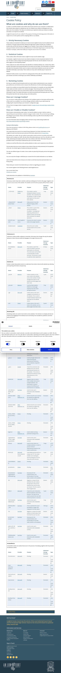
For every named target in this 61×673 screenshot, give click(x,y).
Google (19, 357)
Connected (42, 630)
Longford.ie (9, 632)
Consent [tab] (11, 326)
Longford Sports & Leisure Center (46, 635)
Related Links (10, 630)
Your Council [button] (24, 13)
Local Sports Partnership (12, 637)
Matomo (20, 274)
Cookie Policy (13, 17)
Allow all (50, 349)
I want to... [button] (49, 13)
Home (12, 13)
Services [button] (37, 13)
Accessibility (25, 632)
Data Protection (26, 637)
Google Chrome (35, 105)
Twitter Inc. (20, 191)
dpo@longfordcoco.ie (43, 127)
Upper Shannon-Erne (44, 634)
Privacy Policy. (45, 133)
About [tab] (50, 326)
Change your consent (11, 172)
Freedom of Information (28, 638)
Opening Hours (10, 654)
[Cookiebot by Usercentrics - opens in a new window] (53, 322)
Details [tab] (30, 326)
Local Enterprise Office (11, 635)
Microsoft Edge (43, 105)
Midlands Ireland (43, 632)
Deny (11, 349)
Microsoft (20, 202)
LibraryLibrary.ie (10, 634)
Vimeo (19, 193)
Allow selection (30, 349)
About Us (25, 630)
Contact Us (9, 653)
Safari (9, 106)
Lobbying (25, 640)
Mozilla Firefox (50, 105)
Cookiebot (32, 175)
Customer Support (27, 635)
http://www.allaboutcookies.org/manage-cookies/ (17, 121)
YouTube (20, 390)
